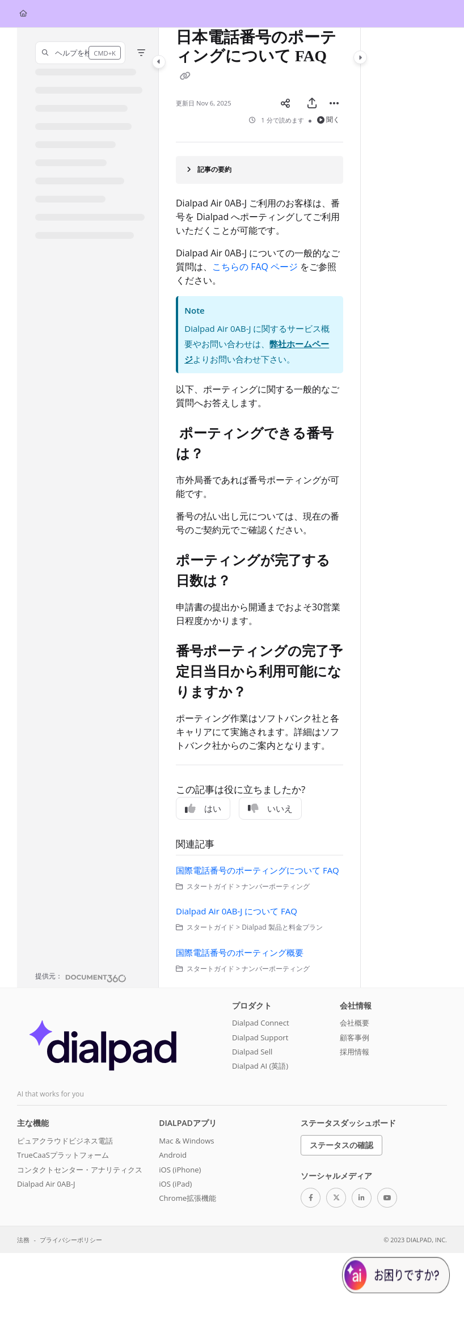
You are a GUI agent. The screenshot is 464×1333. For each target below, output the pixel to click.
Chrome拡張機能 (187, 1198)
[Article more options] (334, 103)
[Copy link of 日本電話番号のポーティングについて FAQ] (185, 77)
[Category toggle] (159, 62)
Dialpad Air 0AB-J (46, 1184)
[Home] (23, 14)
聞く (328, 119)
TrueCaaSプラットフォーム (63, 1155)
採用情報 (354, 1052)
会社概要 (354, 1023)
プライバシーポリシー (71, 1239)
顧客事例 (354, 1037)
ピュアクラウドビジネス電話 (65, 1141)
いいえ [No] (270, 808)
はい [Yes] (203, 808)
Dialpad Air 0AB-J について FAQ (236, 911)
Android (173, 1155)
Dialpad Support (260, 1037)
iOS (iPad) (175, 1184)
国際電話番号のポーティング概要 (239, 952)
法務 (23, 1239)
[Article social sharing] (285, 103)
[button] (80, 52)
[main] (259, 508)
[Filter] (141, 53)
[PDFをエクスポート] (312, 103)
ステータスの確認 (341, 1145)
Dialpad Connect (260, 1023)
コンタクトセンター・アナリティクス (79, 1170)
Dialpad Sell (252, 1052)
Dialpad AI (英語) (260, 1066)
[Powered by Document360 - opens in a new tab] (80, 977)
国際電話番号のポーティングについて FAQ (257, 870)
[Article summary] (259, 170)
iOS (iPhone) (180, 1170)
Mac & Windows (186, 1141)
